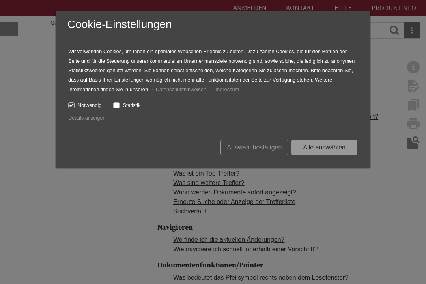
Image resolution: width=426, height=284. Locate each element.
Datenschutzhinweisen (181, 89)
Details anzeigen (87, 118)
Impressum (226, 89)
